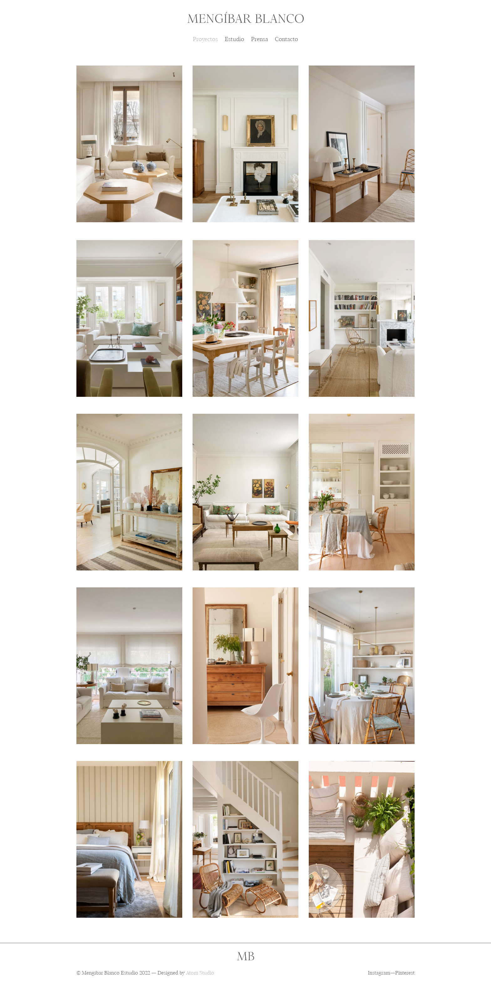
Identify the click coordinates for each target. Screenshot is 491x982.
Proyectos (205, 40)
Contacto (286, 40)
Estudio (234, 40)
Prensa (259, 40)
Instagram (379, 973)
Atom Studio (200, 973)
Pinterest (405, 973)
